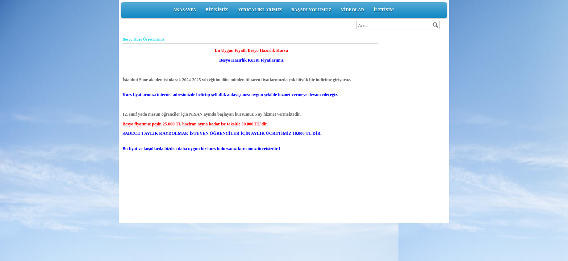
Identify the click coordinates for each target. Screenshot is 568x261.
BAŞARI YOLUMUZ (311, 9)
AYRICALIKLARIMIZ (259, 9)
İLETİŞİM (383, 9)
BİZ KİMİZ (217, 9)
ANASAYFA (184, 9)
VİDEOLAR (352, 9)
